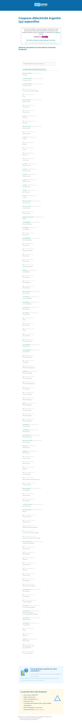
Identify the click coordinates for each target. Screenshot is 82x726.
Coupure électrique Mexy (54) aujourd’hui (29, 719)
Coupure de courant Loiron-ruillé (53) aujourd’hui (30, 718)
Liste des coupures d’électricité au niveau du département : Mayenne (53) (36, 716)
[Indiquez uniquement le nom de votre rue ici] (38, 64)
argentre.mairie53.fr (39, 709)
